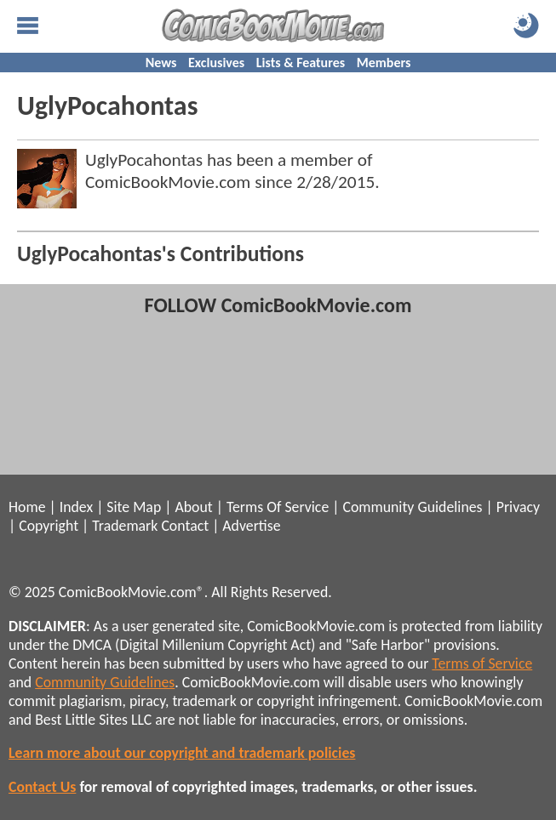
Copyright (48, 525)
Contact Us (42, 786)
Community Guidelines (412, 507)
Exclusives (216, 62)
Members (384, 62)
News (161, 62)
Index (76, 507)
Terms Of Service (277, 507)
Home (27, 507)
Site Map (133, 507)
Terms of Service (482, 663)
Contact (185, 525)
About (193, 507)
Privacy (518, 507)
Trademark (125, 525)
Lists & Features (300, 62)
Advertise (251, 525)
